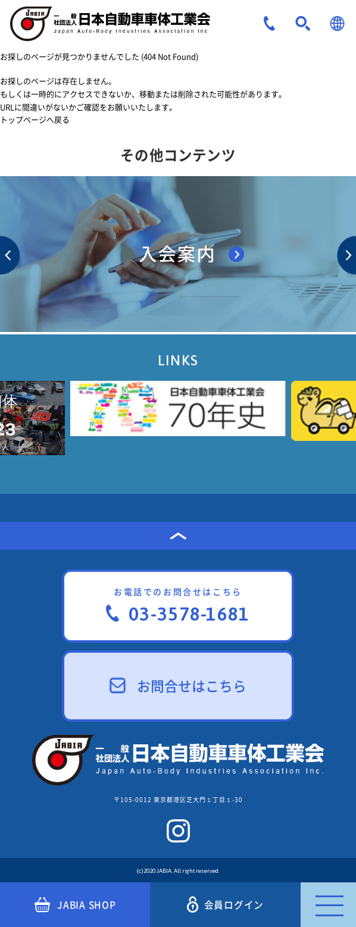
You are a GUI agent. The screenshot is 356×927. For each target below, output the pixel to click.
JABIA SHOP (75, 905)
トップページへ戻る (35, 119)
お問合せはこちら (178, 686)
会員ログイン (225, 905)
